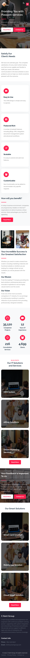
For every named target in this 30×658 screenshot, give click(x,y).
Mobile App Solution (13, 565)
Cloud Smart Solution (13, 595)
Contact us (20, 655)
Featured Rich (9, 126)
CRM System (9, 392)
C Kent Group (7, 616)
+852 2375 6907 (11, 642)
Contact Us (19, 30)
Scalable (7, 154)
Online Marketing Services (11, 450)
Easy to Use (8, 97)
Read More (7, 30)
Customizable (9, 181)
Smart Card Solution (13, 535)
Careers (3, 655)
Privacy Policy (11, 655)
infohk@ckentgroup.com (13, 645)
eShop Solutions (11, 422)
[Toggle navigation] (27, 4)
